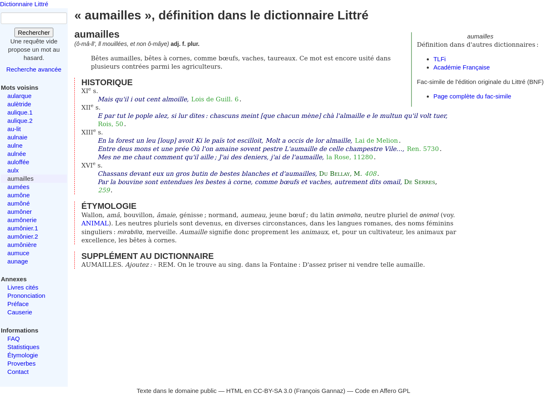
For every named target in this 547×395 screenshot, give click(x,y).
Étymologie (22, 355)
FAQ (13, 338)
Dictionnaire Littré (24, 3)
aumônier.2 (22, 236)
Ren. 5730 (423, 149)
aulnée (16, 153)
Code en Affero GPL (382, 390)
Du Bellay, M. (340, 173)
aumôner (19, 211)
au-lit (14, 128)
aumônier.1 (22, 228)
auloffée (18, 161)
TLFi (439, 58)
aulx (13, 170)
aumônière (22, 244)
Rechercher (34, 32)
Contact (18, 371)
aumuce (18, 252)
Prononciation (26, 295)
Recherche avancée (33, 69)
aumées (18, 186)
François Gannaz (319, 390)
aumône (18, 195)
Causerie (19, 312)
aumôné (18, 203)
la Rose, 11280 (349, 157)
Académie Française (461, 67)
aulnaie (17, 137)
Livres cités (22, 287)
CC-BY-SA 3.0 (273, 390)
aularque (19, 95)
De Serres (419, 182)
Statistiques (23, 346)
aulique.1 (20, 112)
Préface (18, 303)
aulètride (19, 104)
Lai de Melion (376, 140)
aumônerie (22, 219)
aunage (17, 261)
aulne (15, 145)
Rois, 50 (110, 124)
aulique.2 (20, 120)
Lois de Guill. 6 (215, 99)
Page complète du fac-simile (472, 96)
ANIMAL (95, 223)
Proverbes (21, 363)
